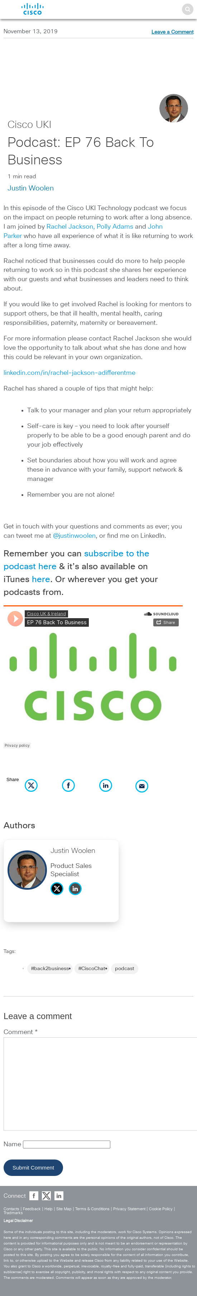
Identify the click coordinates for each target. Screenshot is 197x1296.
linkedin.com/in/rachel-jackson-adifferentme (69, 373)
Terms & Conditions (92, 1209)
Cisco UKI (29, 125)
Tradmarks (13, 1213)
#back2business (50, 968)
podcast (124, 968)
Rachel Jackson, (71, 227)
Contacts (11, 1209)
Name (13, 1144)
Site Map (64, 1209)
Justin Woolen (31, 188)
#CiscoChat (91, 968)
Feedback (32, 1209)
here (41, 579)
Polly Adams (115, 227)
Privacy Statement (129, 1209)
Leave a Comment (172, 32)
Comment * (21, 1032)
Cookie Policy (161, 1209)
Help (48, 1209)
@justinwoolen (74, 536)
